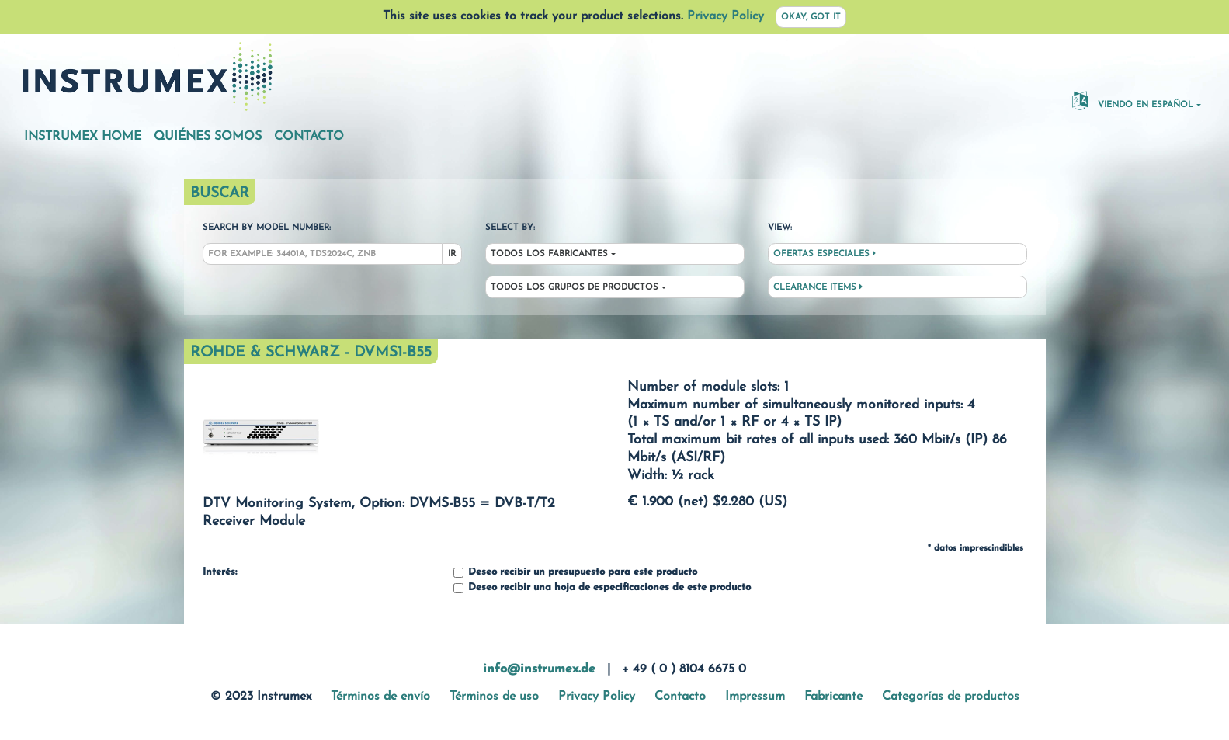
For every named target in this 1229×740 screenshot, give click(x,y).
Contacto (309, 136)
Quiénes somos (208, 136)
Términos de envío (380, 696)
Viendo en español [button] (1132, 100)
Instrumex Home (82, 136)
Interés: (220, 572)
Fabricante (833, 696)
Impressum (755, 696)
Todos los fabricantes (549, 254)
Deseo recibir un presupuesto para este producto (575, 573)
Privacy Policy (725, 16)
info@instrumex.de (539, 669)
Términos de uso (494, 696)
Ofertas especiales (824, 254)
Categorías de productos (950, 696)
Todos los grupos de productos (574, 287)
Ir (452, 254)
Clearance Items (818, 287)
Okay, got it (811, 17)
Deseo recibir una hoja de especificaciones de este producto (602, 588)
